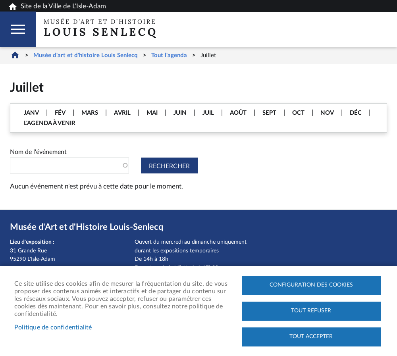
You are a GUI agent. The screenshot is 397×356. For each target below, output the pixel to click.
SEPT (269, 113)
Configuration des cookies (311, 285)
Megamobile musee (18, 29)
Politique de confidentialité (53, 327)
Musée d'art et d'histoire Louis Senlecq (85, 55)
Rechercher (169, 166)
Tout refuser (311, 311)
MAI (152, 113)
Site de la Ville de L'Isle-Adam (57, 7)
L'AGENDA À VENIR (49, 123)
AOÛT (238, 113)
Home (15, 55)
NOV (327, 113)
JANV (31, 113)
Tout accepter (311, 336)
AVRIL (122, 113)
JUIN (180, 113)
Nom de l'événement (38, 152)
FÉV (60, 113)
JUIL (208, 113)
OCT (298, 113)
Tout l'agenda (169, 55)
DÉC (356, 113)
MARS (89, 113)
